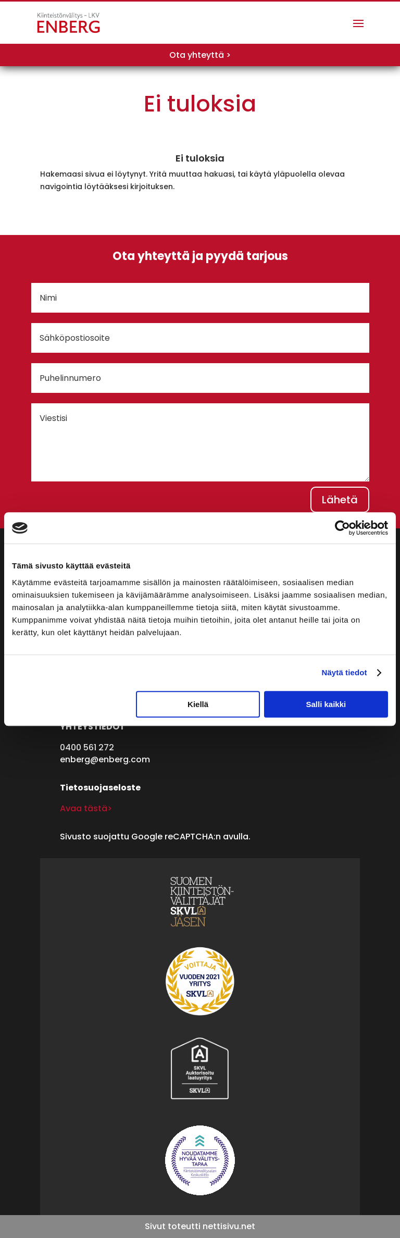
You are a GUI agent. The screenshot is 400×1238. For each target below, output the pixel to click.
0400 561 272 (87, 747)
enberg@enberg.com (105, 759)
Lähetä (340, 499)
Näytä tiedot (344, 672)
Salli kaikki (326, 704)
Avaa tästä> (86, 808)
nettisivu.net (229, 1226)
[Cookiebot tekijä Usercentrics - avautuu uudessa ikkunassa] (342, 528)
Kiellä (198, 704)
